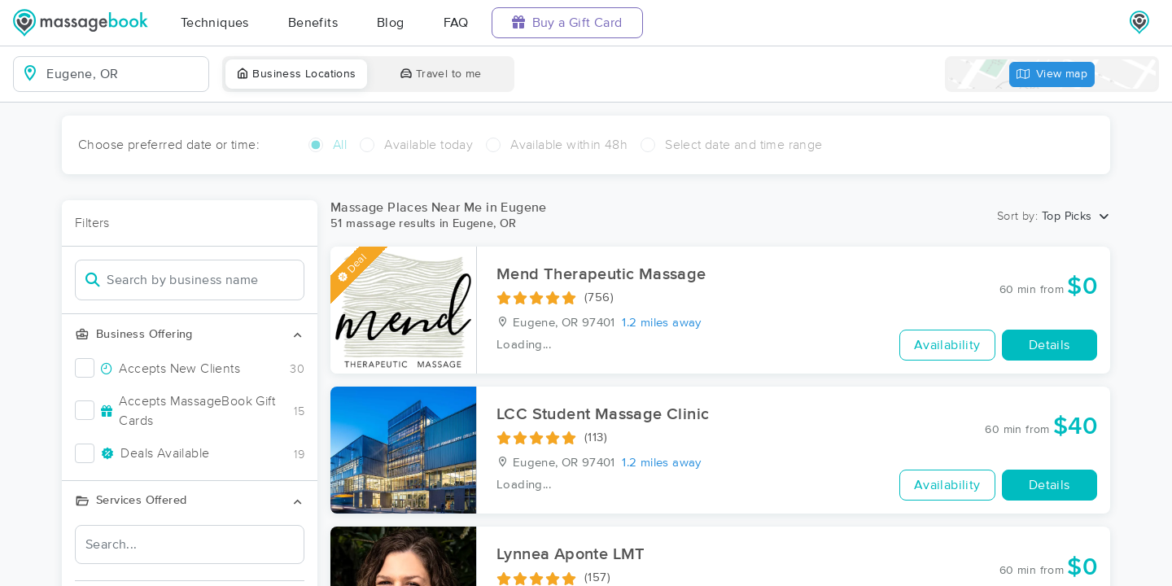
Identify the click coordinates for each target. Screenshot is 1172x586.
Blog (391, 22)
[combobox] (124, 74)
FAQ (456, 22)
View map (1052, 74)
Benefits (313, 22)
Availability (947, 345)
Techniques (215, 22)
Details (1049, 345)
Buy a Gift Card (567, 22)
